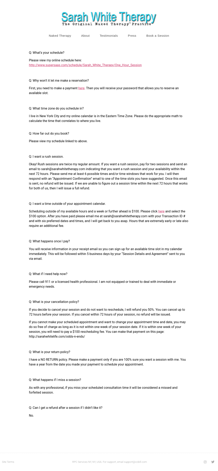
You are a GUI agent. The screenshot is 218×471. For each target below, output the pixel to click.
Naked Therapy (60, 35)
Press (132, 35)
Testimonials (109, 35)
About (85, 35)
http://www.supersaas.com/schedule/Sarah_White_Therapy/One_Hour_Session (85, 65)
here (81, 88)
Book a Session (157, 35)
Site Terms (8, 461)
